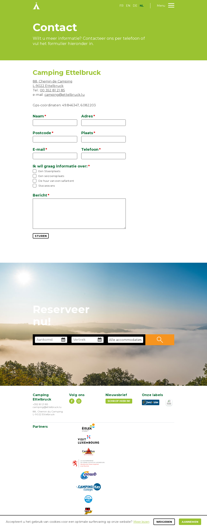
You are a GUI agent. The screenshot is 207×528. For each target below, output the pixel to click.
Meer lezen (141, 521)
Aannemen (190, 521)
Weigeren (164, 521)
